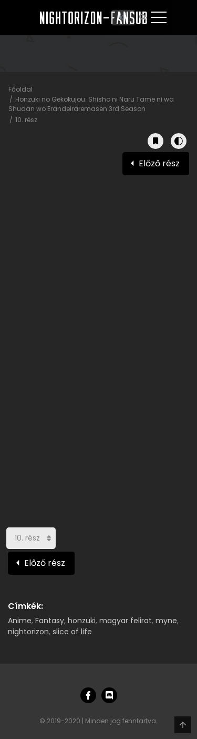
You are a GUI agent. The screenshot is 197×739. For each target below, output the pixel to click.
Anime (20, 620)
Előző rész (159, 163)
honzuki (82, 620)
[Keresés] (123, 17)
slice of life (72, 631)
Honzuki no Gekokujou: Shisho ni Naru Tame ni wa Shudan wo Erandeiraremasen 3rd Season (91, 104)
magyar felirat (125, 620)
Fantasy (49, 620)
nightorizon (28, 631)
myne (166, 620)
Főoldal (20, 89)
